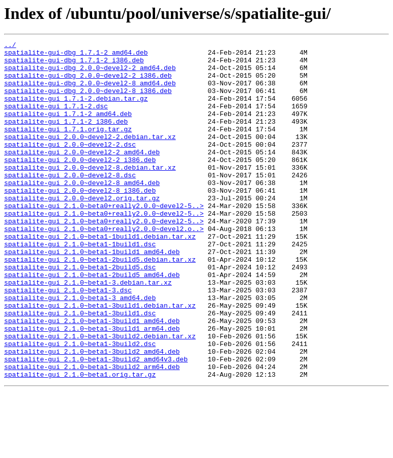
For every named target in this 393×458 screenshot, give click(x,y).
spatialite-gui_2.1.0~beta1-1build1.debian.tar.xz (99, 276)
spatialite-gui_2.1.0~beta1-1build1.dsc (80, 285)
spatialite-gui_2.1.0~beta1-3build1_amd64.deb (92, 377)
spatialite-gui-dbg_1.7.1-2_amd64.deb (76, 55)
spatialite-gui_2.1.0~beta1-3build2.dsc (80, 404)
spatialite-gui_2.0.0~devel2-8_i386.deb (80, 220)
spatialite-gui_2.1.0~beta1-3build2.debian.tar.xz (99, 395)
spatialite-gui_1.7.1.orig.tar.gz (68, 147)
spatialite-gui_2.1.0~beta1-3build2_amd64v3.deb (96, 423)
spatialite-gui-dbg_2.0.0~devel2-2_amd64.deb (90, 73)
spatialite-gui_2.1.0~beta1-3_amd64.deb (80, 349)
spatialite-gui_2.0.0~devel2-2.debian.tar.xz (90, 156)
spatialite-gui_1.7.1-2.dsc (56, 119)
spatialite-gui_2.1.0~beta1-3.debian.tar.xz (88, 331)
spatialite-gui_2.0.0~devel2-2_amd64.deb (82, 174)
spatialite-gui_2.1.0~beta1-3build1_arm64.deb (92, 386)
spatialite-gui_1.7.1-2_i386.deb (66, 138)
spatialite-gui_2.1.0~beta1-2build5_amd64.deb (92, 322)
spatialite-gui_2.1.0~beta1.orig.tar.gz (80, 441)
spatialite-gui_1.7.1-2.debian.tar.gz (76, 110)
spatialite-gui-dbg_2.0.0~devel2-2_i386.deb (88, 82)
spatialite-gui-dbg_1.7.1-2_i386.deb (74, 64)
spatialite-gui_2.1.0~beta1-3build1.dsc (80, 368)
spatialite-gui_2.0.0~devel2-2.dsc (70, 165)
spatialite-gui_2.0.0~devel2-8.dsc (70, 202)
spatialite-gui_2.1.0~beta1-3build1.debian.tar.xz (99, 358)
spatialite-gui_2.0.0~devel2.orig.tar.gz (82, 230)
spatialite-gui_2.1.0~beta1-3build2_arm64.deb (92, 432)
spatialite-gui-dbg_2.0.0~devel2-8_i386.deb (88, 101)
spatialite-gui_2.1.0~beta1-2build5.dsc (80, 312)
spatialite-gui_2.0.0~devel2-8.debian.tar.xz (90, 193)
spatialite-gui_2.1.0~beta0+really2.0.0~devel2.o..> (104, 266)
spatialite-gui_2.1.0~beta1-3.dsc (68, 340)
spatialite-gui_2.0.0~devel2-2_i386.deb (80, 184)
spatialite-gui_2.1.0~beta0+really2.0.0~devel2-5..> (104, 239)
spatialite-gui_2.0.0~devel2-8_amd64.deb (82, 211)
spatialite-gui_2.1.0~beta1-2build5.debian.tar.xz (99, 303)
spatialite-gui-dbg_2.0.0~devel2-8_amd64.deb (90, 92)
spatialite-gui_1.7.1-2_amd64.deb (68, 128)
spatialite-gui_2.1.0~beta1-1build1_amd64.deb (92, 294)
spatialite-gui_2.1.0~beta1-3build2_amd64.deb (92, 414)
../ (10, 46)
